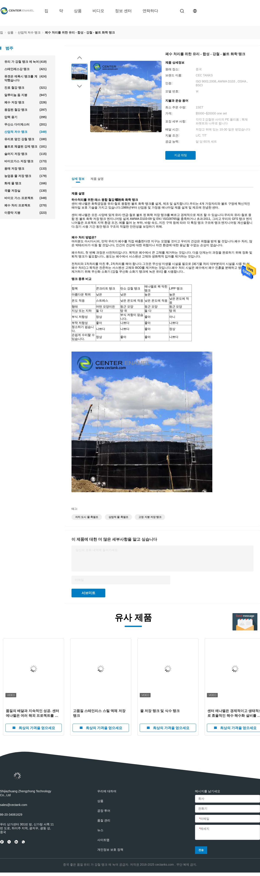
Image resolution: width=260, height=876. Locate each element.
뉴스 (100, 830)
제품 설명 (97, 178)
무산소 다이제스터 (25, 124)
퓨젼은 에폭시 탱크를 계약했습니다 (25, 78)
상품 (78, 11)
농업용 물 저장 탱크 (25, 176)
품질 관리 (103, 820)
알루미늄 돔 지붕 (25, 95)
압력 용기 (25, 117)
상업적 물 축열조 (118, 517)
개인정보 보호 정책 (110, 849)
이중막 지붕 (25, 213)
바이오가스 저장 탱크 (25, 161)
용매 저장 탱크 (25, 168)
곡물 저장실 (25, 191)
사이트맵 (103, 840)
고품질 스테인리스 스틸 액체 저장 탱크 (99, 713)
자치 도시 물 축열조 (86, 517)
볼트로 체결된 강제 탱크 (25, 146)
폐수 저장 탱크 (25, 102)
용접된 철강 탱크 (25, 110)
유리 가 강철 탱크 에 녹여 (25, 62)
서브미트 (88, 593)
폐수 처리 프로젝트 (25, 205)
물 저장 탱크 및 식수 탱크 (160, 711)
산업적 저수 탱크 (25, 132)
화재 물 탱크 (25, 183)
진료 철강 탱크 (25, 88)
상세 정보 (78, 178)
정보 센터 (123, 11)
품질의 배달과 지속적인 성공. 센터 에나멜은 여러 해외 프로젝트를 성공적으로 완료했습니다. (32, 713)
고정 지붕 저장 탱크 (149, 517)
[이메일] (227, 819)
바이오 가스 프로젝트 (25, 198)
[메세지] (227, 832)
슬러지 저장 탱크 (25, 154)
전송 (201, 850)
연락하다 (150, 11)
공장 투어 (103, 810)
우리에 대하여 (106, 791)
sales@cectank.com (13, 805)
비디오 (98, 11)
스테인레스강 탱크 (25, 69)
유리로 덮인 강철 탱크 (25, 139)
